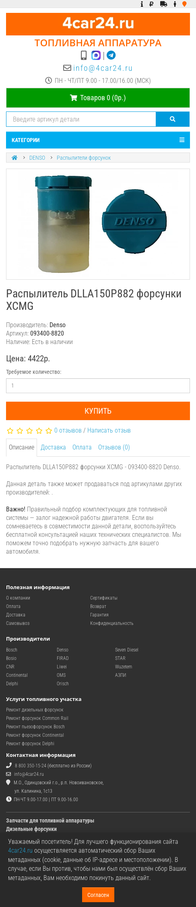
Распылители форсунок (84, 158)
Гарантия (99, 615)
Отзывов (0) (114, 447)
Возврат (98, 606)
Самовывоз (17, 623)
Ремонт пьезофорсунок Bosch (35, 727)
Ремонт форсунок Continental (35, 735)
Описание (21, 447)
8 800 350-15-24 (30, 766)
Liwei (62, 667)
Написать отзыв (109, 430)
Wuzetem (123, 667)
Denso (62, 650)
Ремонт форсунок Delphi (30, 743)
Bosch (11, 650)
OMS (61, 675)
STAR (120, 658)
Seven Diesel (126, 650)
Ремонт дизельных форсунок (35, 710)
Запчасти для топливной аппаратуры (50, 820)
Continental (17, 675)
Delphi (12, 683)
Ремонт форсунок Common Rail (37, 718)
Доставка (53, 447)
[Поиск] (173, 119)
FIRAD (63, 658)
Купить (98, 411)
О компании (18, 598)
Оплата (82, 447)
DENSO (37, 158)
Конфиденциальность (112, 623)
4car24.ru (20, 850)
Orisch (63, 683)
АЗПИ (120, 675)
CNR (10, 667)
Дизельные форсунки (31, 829)
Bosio (11, 658)
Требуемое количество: (33, 372)
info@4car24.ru (103, 68)
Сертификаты (104, 598)
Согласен (98, 895)
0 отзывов (68, 430)
